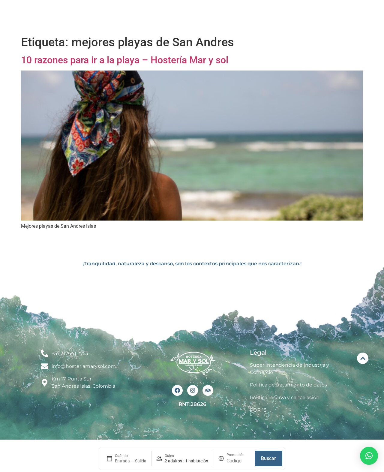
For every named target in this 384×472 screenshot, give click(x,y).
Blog (310, 16)
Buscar (268, 458)
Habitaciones (202, 16)
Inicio (125, 16)
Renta (281, 16)
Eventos (248, 16)
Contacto (343, 16)
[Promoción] (238, 460)
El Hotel (157, 16)
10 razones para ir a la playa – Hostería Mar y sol (124, 60)
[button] (369, 456)
